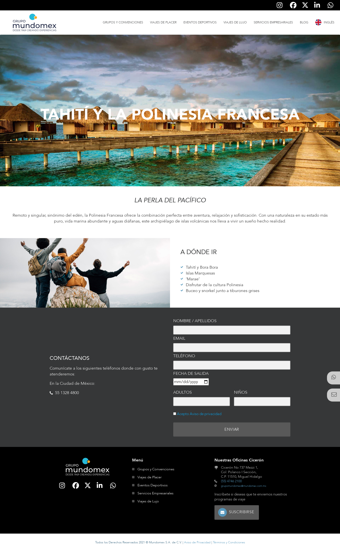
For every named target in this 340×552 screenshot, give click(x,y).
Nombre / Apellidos (195, 321)
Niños (240, 392)
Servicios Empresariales (273, 22)
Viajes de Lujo (235, 22)
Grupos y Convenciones (123, 22)
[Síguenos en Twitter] (305, 5)
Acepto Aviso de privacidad (198, 413)
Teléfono (184, 356)
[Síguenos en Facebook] (293, 5)
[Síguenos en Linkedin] (317, 5)
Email (179, 338)
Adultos (182, 392)
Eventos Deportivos (200, 22)
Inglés (329, 22)
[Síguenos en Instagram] (280, 5)
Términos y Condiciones (229, 543)
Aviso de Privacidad (197, 543)
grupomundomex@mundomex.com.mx (243, 487)
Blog (304, 22)
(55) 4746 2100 (231, 482)
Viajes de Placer (163, 22)
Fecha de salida (191, 373)
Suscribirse (242, 513)
